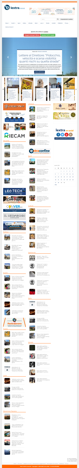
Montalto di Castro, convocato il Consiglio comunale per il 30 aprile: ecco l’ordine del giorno (25, 94)
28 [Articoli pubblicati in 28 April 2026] (58, 182)
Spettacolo (32, 252)
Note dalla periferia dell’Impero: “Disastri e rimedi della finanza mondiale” (43, 347)
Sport (19, 23)
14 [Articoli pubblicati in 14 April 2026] (58, 177)
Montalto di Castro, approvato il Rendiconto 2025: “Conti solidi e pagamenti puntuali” (52, 94)
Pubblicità (60, 23)
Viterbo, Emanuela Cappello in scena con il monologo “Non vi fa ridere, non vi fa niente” (43, 291)
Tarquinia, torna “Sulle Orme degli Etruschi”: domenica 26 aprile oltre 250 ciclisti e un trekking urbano (43, 162)
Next (76, 89)
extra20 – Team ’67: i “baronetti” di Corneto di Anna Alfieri (43, 257)
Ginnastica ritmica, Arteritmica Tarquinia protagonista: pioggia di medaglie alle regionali (43, 199)
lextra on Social (9, 27)
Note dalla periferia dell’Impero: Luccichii (42, 371)
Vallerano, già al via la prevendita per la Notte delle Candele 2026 (18, 304)
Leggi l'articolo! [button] (39, 71)
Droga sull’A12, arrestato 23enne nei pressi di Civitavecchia (18, 388)
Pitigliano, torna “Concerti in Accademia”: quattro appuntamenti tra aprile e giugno (18, 417)
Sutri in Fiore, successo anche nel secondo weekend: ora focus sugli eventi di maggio (18, 278)
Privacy (66, 23)
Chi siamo (20, 463)
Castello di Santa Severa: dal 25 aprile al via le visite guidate (18, 396)
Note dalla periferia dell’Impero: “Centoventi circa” (43, 364)
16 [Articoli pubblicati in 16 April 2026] (64, 177)
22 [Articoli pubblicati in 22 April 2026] (61, 179)
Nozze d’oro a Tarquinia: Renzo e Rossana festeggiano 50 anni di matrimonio (43, 109)
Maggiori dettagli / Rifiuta (32, 35)
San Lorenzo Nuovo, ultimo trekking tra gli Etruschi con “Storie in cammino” (18, 286)
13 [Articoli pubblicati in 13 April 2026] (55, 177)
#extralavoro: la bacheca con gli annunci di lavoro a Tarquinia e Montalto (17, 369)
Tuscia (5, 329)
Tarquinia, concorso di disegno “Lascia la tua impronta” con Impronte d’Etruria (43, 228)
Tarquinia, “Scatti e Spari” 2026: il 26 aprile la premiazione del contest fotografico (43, 236)
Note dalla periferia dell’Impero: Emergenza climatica (43, 380)
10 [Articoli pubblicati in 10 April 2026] (67, 174)
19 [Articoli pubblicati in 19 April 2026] (72, 177)
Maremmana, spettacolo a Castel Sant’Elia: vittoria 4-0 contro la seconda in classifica (42, 189)
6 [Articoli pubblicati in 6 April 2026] (55, 174)
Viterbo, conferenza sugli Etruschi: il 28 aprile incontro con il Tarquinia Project (11, 95)
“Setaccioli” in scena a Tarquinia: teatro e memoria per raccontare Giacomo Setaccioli (42, 283)
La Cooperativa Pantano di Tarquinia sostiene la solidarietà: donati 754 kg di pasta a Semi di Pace (68, 94)
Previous (3, 89)
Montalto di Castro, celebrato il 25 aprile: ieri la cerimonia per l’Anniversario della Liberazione (17, 182)
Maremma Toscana (10, 411)
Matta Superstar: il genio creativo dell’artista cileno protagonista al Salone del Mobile (43, 246)
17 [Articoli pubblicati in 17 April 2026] (67, 177)
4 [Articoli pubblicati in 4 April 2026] (69, 171)
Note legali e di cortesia (52, 463)
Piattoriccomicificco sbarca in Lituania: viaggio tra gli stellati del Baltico (42, 125)
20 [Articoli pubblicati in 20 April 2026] (55, 179)
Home (15, 463)
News (7, 23)
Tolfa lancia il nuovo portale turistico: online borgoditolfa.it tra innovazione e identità (43, 142)
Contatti (53, 23)
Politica (5, 232)
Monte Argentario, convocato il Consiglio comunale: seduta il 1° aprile (18, 452)
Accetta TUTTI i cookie (48, 35)
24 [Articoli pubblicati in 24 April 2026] (67, 179)
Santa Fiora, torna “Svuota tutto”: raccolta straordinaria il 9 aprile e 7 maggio (18, 434)
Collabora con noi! (27, 463)
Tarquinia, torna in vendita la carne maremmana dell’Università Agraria (43, 134)
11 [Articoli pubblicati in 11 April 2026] (70, 174)
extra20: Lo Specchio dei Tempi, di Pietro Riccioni (42, 117)
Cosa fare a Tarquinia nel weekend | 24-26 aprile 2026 (17, 312)
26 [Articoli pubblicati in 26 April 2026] (72, 179)
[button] (7, 56)
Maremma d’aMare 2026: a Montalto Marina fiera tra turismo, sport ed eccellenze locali (18, 296)
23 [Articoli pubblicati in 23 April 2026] (64, 179)
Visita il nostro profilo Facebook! (65, 138)
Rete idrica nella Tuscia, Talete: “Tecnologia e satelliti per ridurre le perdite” (18, 172)
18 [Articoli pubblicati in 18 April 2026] (70, 177)
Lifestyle (30, 23)
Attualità (6, 141)
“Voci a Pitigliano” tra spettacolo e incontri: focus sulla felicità (17, 426)
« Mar (55, 184)
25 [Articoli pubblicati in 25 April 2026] (70, 179)
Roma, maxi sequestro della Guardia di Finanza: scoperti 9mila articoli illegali (18, 404)
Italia (36, 23)
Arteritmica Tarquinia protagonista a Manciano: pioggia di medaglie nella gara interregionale (42, 172)
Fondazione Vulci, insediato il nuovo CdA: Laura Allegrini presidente (18, 154)
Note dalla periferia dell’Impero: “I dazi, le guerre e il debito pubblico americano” (42, 356)
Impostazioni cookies (67, 19)
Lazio (42, 23)
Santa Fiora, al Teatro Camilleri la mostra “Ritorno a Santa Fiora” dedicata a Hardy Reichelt (18, 443)
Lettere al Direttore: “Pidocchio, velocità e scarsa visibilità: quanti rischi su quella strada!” (39, 58)
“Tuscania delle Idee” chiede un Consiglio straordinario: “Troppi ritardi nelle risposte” (17, 266)
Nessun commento (42, 51)
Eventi (13, 23)
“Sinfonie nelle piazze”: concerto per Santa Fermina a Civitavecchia (43, 274)
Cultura (24, 23)
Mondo (47, 23)
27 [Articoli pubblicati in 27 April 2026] (55, 182)
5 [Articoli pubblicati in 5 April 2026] (72, 171)
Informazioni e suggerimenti (39, 463)
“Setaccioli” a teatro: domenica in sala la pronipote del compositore (42, 266)
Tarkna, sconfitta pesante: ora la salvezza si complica (43, 180)
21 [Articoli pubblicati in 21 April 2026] (58, 179)
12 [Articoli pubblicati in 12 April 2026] (72, 174)
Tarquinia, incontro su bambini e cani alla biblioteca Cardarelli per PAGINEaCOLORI (39, 95)
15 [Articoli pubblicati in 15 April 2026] (61, 177)
